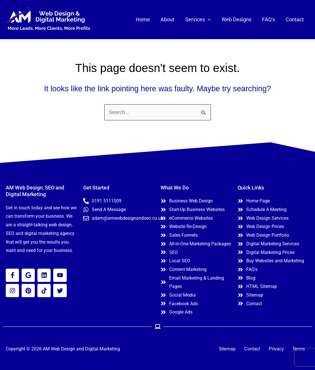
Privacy (276, 348)
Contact (252, 348)
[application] (209, 19)
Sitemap (227, 348)
